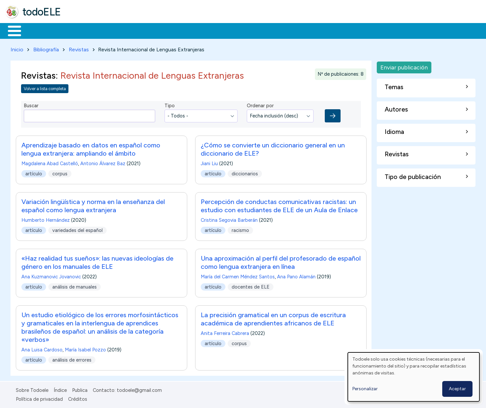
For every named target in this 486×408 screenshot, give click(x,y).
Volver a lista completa (45, 87)
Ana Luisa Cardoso (42, 349)
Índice (60, 389)
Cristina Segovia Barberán (229, 219)
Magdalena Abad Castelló (49, 163)
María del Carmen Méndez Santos (238, 276)
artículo (33, 172)
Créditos (77, 398)
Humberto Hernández (45, 219)
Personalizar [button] (365, 389)
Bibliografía (46, 48)
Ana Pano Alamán (296, 276)
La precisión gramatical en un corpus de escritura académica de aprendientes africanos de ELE (273, 318)
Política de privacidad (39, 398)
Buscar (270, 30)
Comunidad (240, 30)
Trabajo (119, 30)
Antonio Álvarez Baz (102, 163)
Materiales (37, 30)
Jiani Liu (209, 163)
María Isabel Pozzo (85, 349)
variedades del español (77, 229)
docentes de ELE (250, 286)
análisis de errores (71, 359)
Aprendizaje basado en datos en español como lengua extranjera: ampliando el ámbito (90, 148)
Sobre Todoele (32, 389)
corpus (59, 172)
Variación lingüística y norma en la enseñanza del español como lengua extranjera (93, 205)
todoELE (41, 12)
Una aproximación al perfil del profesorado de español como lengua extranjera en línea (281, 261)
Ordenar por (260, 105)
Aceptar (457, 389)
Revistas (79, 48)
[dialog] (413, 376)
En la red (155, 30)
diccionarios (245, 172)
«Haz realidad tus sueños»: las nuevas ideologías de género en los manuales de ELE (97, 261)
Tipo (170, 105)
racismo (240, 229)
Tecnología (196, 30)
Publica (80, 389)
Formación (79, 30)
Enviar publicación (404, 66)
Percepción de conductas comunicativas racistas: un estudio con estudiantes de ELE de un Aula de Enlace (279, 205)
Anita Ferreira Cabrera (225, 332)
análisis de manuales (74, 286)
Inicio (11, 30)
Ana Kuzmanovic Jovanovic (51, 276)
